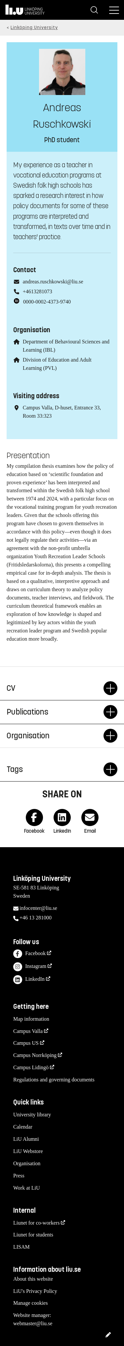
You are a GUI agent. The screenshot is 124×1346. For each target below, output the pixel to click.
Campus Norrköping (35, 1055)
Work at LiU (26, 1188)
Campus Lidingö (31, 1067)
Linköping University (34, 27)
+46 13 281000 (36, 917)
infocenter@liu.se (38, 908)
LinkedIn (29, 979)
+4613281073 (37, 291)
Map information (31, 1019)
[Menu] (114, 10)
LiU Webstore (28, 1151)
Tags (55, 769)
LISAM (21, 1247)
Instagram (29, 966)
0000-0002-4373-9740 (47, 301)
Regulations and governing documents (54, 1079)
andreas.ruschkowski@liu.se (53, 281)
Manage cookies (30, 1303)
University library (32, 1114)
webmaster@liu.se (32, 1323)
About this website (33, 1279)
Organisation (55, 736)
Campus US (26, 1043)
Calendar (22, 1127)
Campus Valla (28, 1031)
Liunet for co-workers (36, 1223)
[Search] (94, 10)
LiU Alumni (26, 1139)
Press (18, 1175)
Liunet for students (33, 1234)
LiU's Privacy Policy (35, 1291)
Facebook (29, 953)
